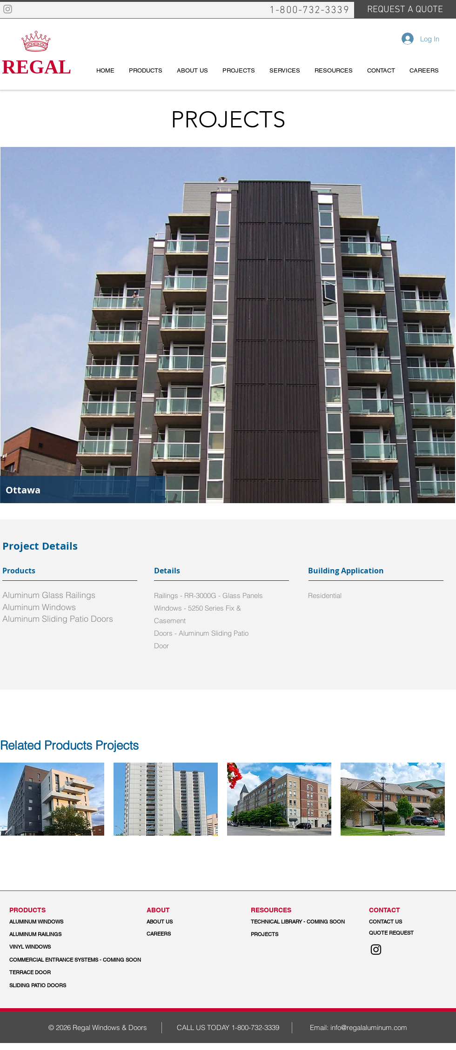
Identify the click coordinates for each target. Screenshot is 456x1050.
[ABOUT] (187, 910)
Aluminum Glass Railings (48, 595)
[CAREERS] (187, 934)
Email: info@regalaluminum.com (358, 1027)
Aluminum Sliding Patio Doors (57, 618)
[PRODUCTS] (49, 910)
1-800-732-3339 (255, 1027)
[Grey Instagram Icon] (7, 9)
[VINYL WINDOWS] (49, 947)
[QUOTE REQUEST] (409, 933)
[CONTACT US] (409, 922)
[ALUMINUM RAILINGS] (49, 934)
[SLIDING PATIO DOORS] (37, 985)
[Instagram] (376, 950)
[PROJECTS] (264, 934)
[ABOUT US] (187, 922)
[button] (75, 960)
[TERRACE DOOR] (53, 972)
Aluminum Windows (39, 607)
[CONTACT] (409, 910)
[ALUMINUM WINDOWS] (49, 922)
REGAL (36, 67)
